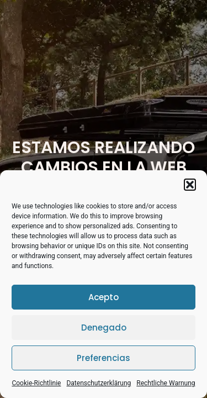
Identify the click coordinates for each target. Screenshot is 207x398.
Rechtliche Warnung (165, 383)
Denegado (103, 327)
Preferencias (103, 358)
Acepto (103, 297)
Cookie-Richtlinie (36, 383)
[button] (189, 184)
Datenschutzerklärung (98, 383)
